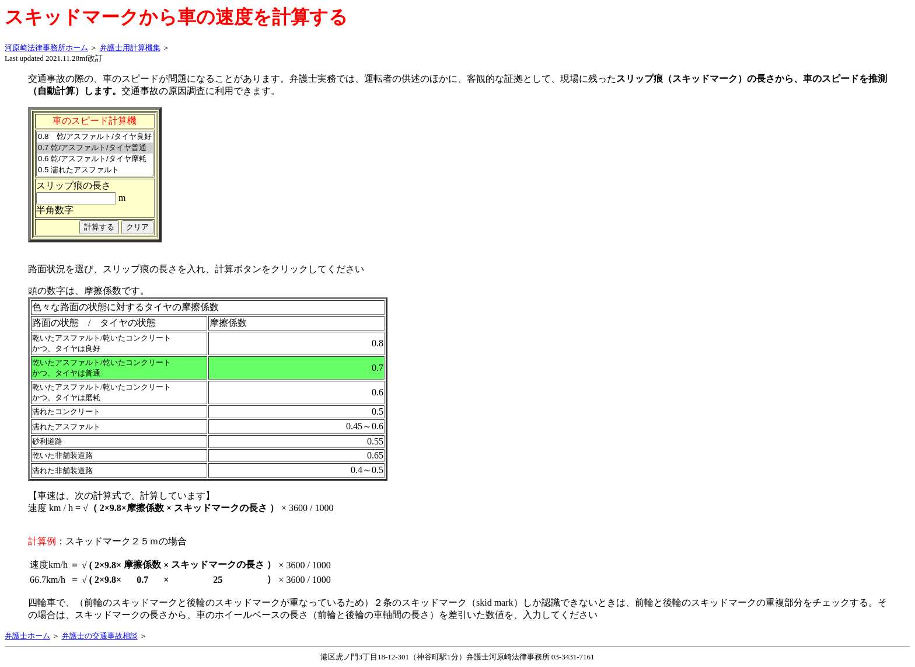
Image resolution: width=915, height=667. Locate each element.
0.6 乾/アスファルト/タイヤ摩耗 (95, 159)
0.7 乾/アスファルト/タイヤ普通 (95, 148)
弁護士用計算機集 (130, 47)
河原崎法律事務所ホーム (46, 47)
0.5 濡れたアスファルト (95, 170)
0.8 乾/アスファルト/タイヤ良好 (95, 137)
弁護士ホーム (27, 635)
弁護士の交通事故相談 (100, 635)
